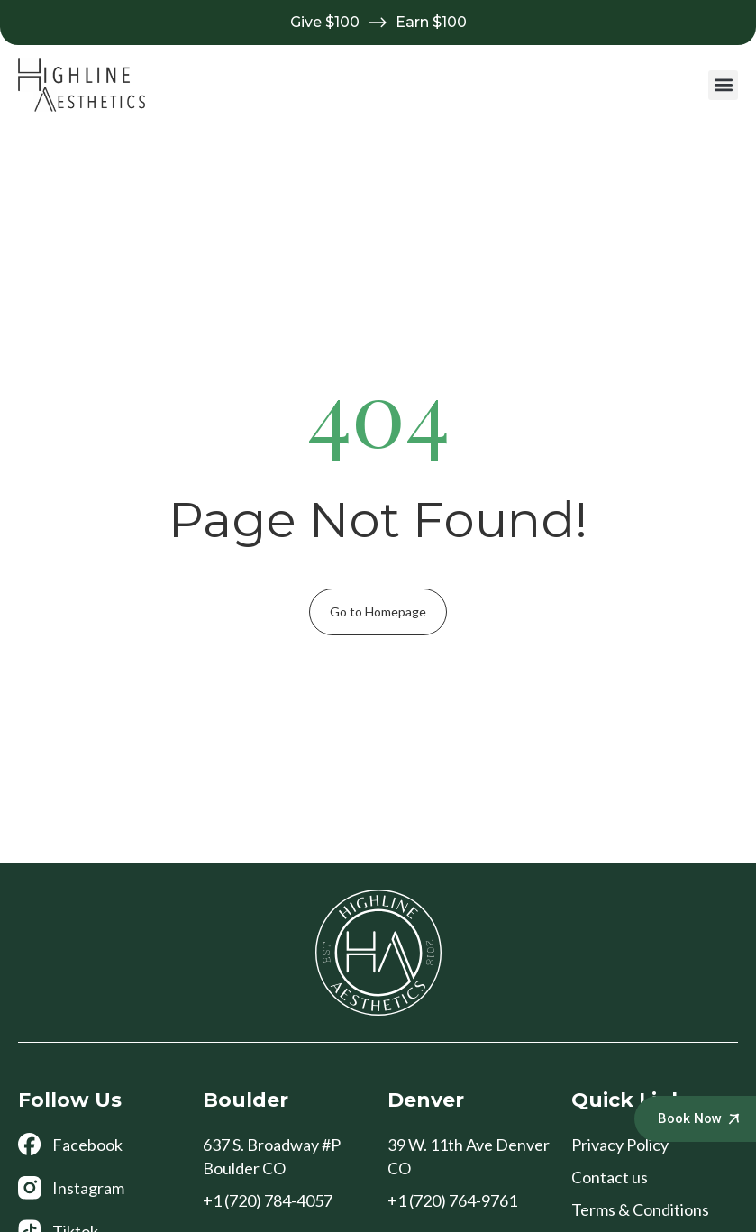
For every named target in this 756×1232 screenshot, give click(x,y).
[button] (723, 85)
